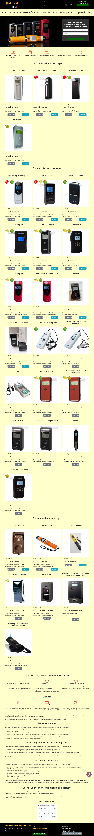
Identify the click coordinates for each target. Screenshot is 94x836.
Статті (30, 825)
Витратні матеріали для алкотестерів (15, 825)
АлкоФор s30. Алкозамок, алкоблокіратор (18, 644)
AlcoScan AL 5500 (75, 90)
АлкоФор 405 (75, 244)
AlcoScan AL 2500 (18, 90)
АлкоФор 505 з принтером (47, 293)
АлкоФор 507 (75, 293)
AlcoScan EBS (47, 594)
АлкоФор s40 (18, 545)
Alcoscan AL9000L (47, 244)
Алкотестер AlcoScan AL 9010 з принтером (75, 391)
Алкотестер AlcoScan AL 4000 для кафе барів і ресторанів (75, 594)
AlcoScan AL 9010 (47, 391)
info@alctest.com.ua (83, 3)
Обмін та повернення (39, 827)
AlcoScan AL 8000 (75, 195)
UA (42, 1)
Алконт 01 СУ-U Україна (47, 342)
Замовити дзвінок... (83, 5)
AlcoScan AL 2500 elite (47, 90)
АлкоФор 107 (75, 440)
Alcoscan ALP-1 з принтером (47, 440)
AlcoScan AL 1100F (18, 594)
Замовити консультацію (75, 39)
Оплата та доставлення (40, 828)
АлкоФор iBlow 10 (75, 543)
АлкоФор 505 (18, 293)
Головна (30, 5)
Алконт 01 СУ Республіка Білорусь (75, 342)
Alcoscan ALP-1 (18, 440)
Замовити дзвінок (39, 834)
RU (44, 1)
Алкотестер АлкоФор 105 (18, 195)
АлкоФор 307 (18, 244)
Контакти (56, 5)
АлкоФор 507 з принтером (18, 342)
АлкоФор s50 (47, 545)
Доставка (47, 5)
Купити (25, 114)
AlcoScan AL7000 (18, 139)
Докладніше (11, 114)
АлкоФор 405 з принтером (18, 489)
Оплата (39, 5)
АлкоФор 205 (47, 195)
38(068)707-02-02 (83, 1)
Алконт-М (18, 391)
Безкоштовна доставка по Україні (71, 833)
